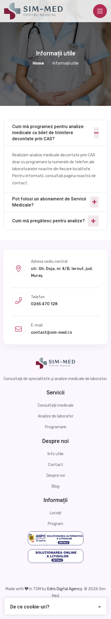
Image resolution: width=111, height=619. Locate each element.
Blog (55, 486)
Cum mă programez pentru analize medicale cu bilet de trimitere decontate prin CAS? (48, 132)
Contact (55, 464)
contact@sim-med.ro (51, 332)
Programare (55, 427)
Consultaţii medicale (55, 405)
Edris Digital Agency (64, 589)
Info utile (55, 454)
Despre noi (55, 475)
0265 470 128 (44, 304)
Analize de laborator (55, 416)
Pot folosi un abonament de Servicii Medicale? (49, 202)
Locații (55, 513)
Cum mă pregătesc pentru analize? (48, 221)
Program (55, 523)
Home (38, 63)
